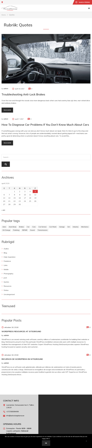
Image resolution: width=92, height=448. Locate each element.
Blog (5, 253)
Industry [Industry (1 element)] (75, 227)
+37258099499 (12, 411)
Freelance (7, 261)
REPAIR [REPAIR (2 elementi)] (24, 230)
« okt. (3, 210)
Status (6, 290)
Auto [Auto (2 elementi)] (4, 227)
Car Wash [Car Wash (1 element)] (52, 227)
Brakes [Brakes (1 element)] (21, 227)
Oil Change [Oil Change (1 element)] (6, 230)
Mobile (6, 269)
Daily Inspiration (9, 257)
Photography (8, 274)
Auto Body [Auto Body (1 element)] (12, 227)
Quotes (6, 282)
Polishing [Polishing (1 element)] (16, 230)
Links (5, 265)
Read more (7, 110)
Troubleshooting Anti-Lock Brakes (23, 94)
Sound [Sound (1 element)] (32, 230)
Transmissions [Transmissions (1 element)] (42, 230)
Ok (46, 443)
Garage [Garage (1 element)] (62, 227)
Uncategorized (9, 294)
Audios (6, 249)
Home (4, 15)
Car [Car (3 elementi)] (28, 227)
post (5, 278)
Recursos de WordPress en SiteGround (22, 359)
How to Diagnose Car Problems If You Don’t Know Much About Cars (45, 124)
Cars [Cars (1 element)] (34, 227)
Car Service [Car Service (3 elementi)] (42, 227)
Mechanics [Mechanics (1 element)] (84, 227)
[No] (86, 441)
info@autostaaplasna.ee (15, 416)
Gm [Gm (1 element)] (69, 227)
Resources (7, 286)
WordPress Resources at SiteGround (21, 331)
